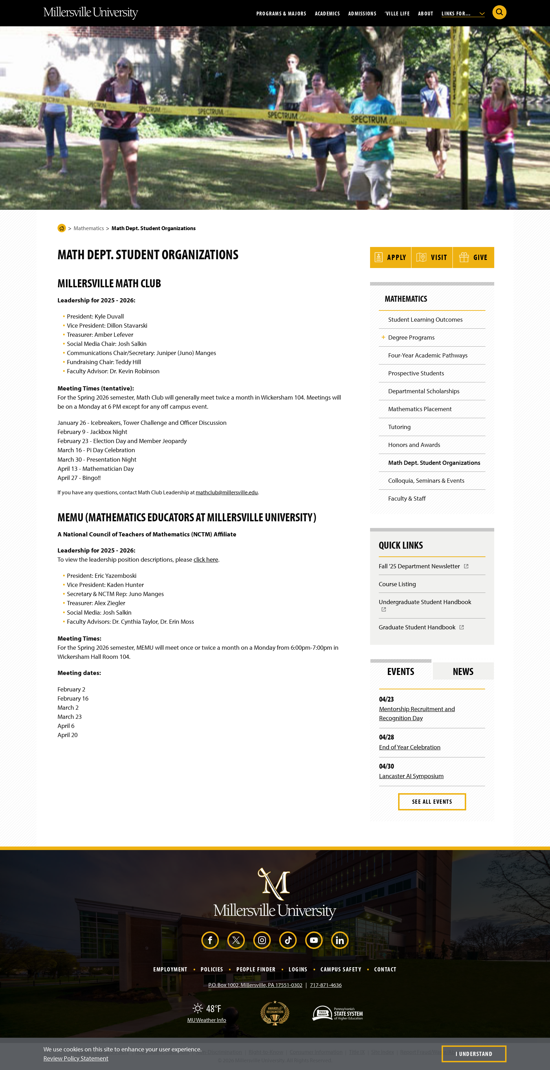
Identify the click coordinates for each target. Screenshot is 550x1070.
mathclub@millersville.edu (227, 492)
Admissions (362, 12)
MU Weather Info (206, 1021)
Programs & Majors (281, 12)
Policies (212, 970)
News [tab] (463, 672)
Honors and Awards (414, 445)
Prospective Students (416, 372)
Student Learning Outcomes (425, 318)
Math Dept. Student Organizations (434, 463)
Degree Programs (411, 336)
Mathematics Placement (420, 408)
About (425, 12)
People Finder (256, 970)
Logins (298, 970)
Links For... (463, 12)
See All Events (432, 802)
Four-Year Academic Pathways (428, 354)
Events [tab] (400, 672)
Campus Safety (341, 970)
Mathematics (89, 228)
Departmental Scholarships (424, 391)
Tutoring (399, 426)
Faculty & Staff (407, 499)
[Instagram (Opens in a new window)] (262, 941)
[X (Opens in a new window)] (236, 941)
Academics (327, 12)
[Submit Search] (499, 12)
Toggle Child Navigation (383, 336)
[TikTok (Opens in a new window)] (288, 941)
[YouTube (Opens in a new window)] (314, 941)
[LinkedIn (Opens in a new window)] (340, 941)
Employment (170, 970)
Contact (385, 970)
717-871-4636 (326, 986)
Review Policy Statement (75, 1058)
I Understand (474, 1054)
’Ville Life (397, 12)
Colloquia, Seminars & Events (426, 480)
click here (206, 559)
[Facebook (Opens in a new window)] (210, 941)
